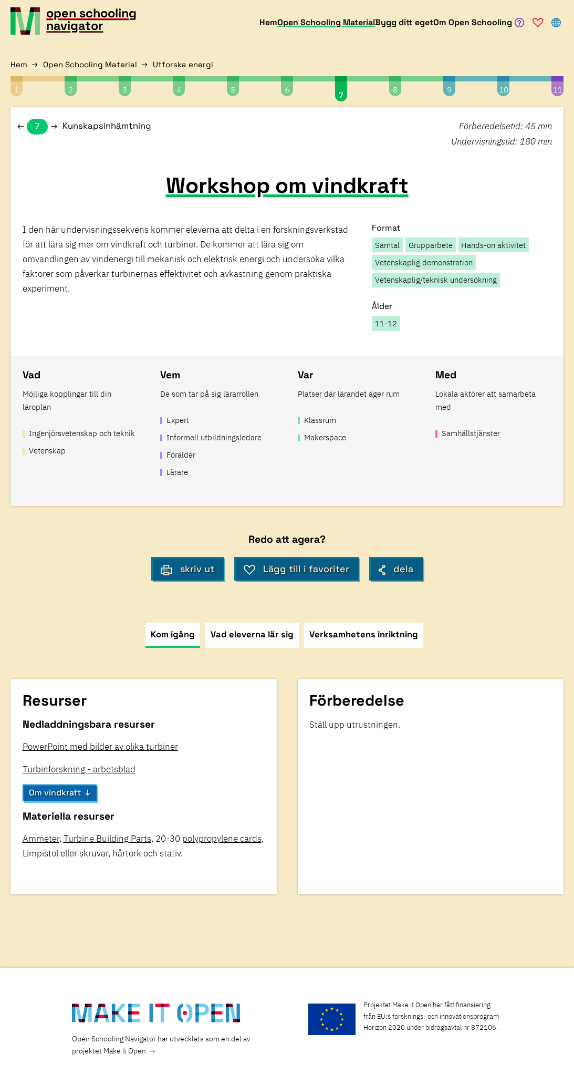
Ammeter (41, 838)
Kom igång (173, 634)
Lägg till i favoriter (296, 569)
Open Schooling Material (90, 64)
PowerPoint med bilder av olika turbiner (100, 746)
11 (557, 90)
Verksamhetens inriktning (363, 634)
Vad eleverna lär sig (252, 634)
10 (503, 90)
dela (396, 569)
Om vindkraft (55, 792)
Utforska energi (183, 64)
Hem (19, 64)
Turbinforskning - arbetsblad (79, 769)
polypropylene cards (222, 838)
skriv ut (187, 569)
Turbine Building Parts (107, 838)
